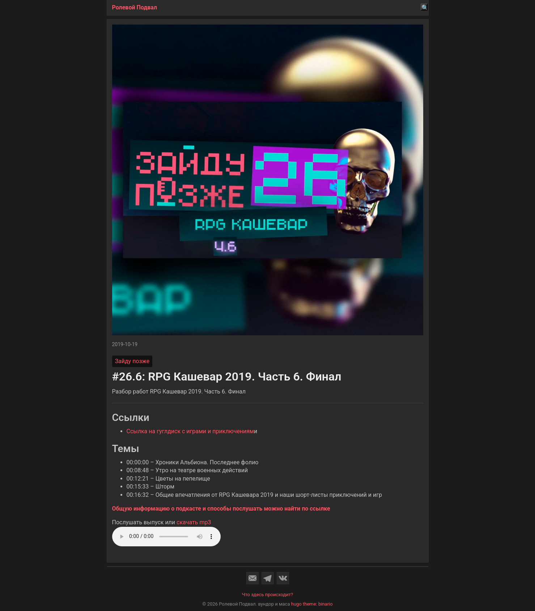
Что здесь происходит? (267, 594)
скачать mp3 (194, 522)
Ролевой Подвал (134, 7)
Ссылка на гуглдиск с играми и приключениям (190, 431)
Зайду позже (132, 361)
